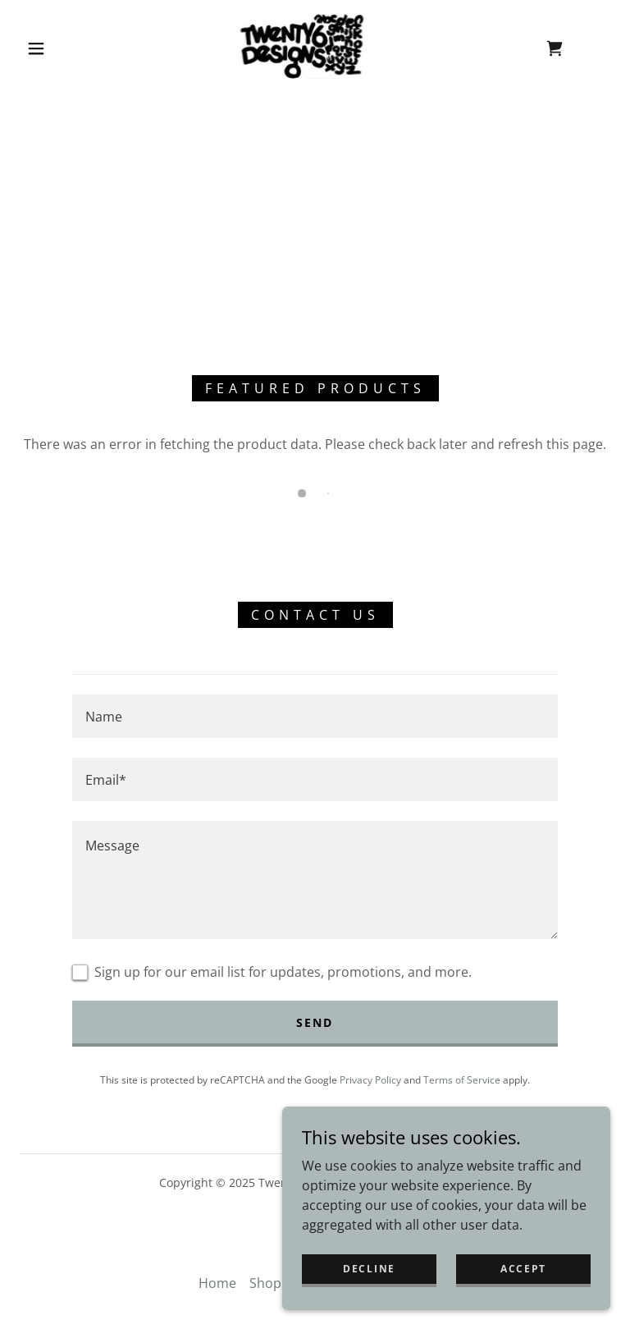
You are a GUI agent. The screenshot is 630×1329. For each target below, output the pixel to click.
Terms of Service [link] (461, 1080)
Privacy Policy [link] (370, 1080)
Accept (523, 1269)
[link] (302, 46)
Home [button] (217, 1283)
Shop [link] (265, 1283)
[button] (36, 48)
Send (314, 1022)
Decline (369, 1269)
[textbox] (315, 716)
